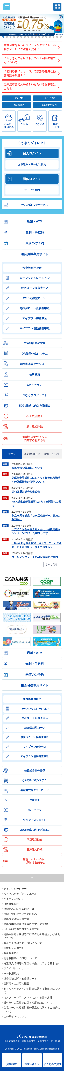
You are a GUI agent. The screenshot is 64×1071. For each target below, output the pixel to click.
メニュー (6, 6)
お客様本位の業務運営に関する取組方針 (27, 924)
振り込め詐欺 (34, 426)
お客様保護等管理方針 (16, 919)
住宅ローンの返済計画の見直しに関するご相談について (32, 1009)
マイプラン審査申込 (34, 318)
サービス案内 (32, 190)
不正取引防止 (34, 416)
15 (53, 37)
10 (36, 37)
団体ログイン (32, 179)
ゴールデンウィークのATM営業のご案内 (35, 557)
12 (43, 37)
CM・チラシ (34, 384)
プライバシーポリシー (16, 968)
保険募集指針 (11, 904)
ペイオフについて (14, 898)
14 (50, 37)
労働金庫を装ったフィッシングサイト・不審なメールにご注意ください (30, 47)
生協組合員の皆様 (35, 343)
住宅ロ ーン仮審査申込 (34, 718)
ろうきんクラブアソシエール (20, 893)
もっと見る (51, 564)
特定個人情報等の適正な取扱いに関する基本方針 (32, 963)
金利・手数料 (50, 98)
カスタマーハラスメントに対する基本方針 (28, 997)
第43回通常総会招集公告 (26, 491)
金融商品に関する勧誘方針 (19, 909)
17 (61, 37)
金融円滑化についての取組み (20, 914)
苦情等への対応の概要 (16, 983)
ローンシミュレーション (35, 277)
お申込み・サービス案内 (32, 164)
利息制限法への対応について (20, 958)
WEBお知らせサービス (34, 204)
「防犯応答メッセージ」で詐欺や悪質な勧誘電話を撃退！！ (30, 73)
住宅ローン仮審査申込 (34, 288)
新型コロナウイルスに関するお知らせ (34, 439)
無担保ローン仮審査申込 (35, 308)
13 (46, 37)
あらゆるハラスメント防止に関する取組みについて (32, 990)
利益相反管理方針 (14, 948)
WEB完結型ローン (34, 298)
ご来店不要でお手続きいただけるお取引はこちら (30, 86)
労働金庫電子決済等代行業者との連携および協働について (32, 936)
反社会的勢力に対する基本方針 (21, 929)
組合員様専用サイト (50, 105)
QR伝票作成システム (35, 353)
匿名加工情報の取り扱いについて (23, 943)
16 (57, 37)
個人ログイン (32, 153)
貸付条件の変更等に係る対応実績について (28, 1002)
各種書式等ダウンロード (35, 364)
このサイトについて (15, 1016)
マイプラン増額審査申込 (35, 328)
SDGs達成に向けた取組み (35, 405)
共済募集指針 (11, 953)
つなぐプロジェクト (34, 395)
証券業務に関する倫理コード (20, 978)
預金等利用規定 (32, 267)
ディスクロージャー (15, 888)
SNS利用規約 (11, 973)
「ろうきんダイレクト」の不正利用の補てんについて (30, 60)
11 (39, 37)
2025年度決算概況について (27, 467)
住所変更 (34, 374)
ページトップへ (32, 878)
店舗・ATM (19, 98)
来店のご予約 (19, 105)
